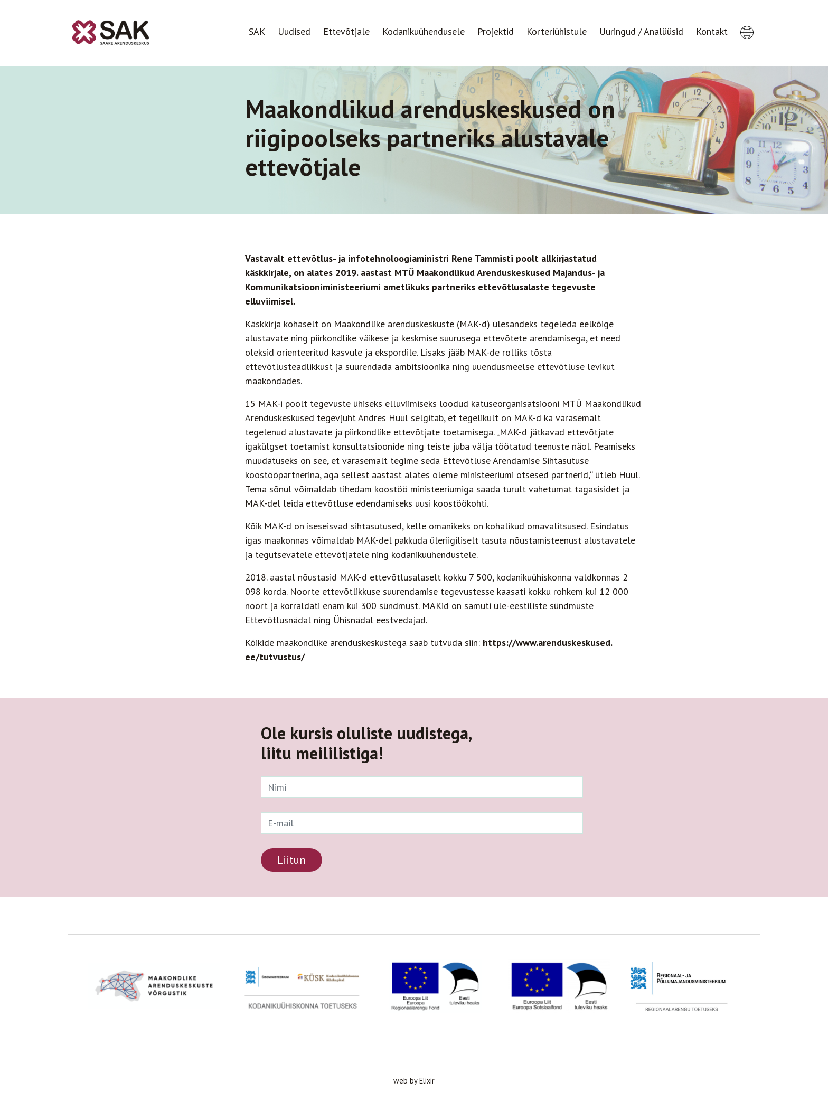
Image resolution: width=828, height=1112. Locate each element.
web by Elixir (414, 1081)
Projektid (495, 31)
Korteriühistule (556, 31)
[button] (747, 22)
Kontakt (712, 31)
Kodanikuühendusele (423, 31)
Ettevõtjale (346, 31)
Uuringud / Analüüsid (641, 31)
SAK (257, 31)
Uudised (294, 31)
